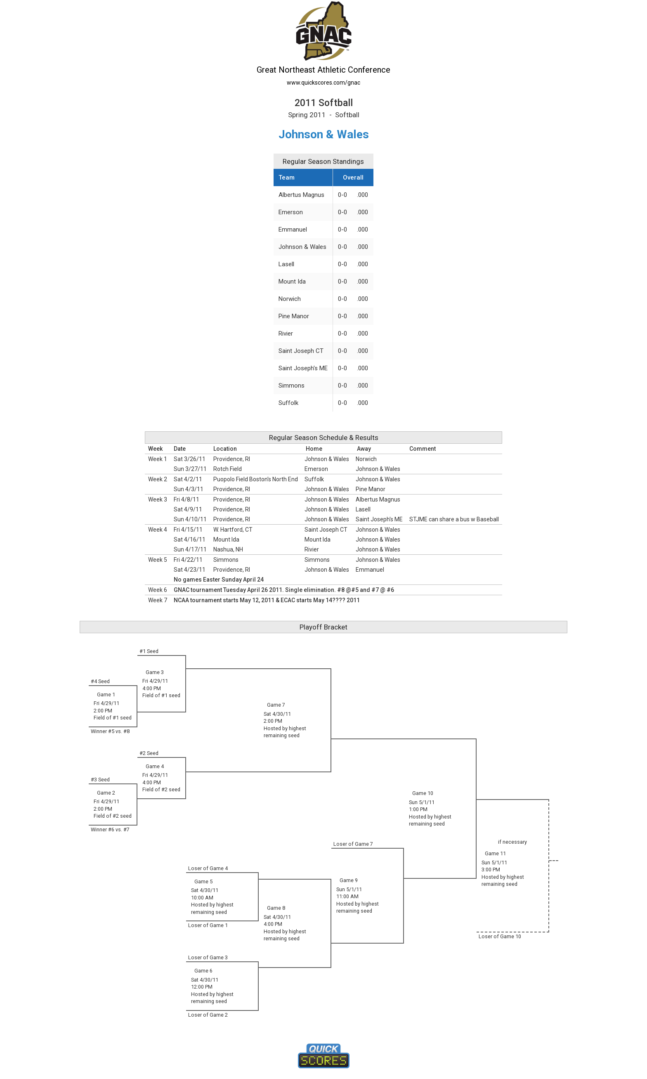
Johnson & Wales (302, 247)
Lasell (286, 264)
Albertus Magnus (301, 195)
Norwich (290, 299)
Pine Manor (294, 316)
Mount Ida (292, 281)
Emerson (291, 212)
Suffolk (288, 403)
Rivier (286, 333)
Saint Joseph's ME (303, 368)
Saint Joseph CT (301, 351)
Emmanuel (293, 229)
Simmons (292, 385)
